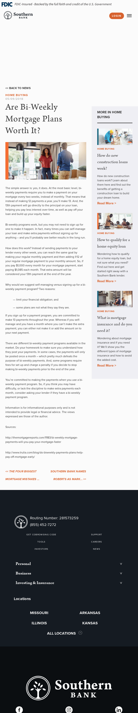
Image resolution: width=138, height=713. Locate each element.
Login (116, 16)
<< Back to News (18, 88)
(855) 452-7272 (43, 524)
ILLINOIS (39, 623)
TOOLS (41, 541)
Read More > (106, 203)
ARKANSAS (90, 613)
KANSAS (90, 623)
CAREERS (96, 541)
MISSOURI (39, 613)
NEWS (96, 549)
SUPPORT (96, 534)
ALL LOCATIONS (62, 633)
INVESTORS (41, 549)
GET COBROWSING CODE (41, 534)
